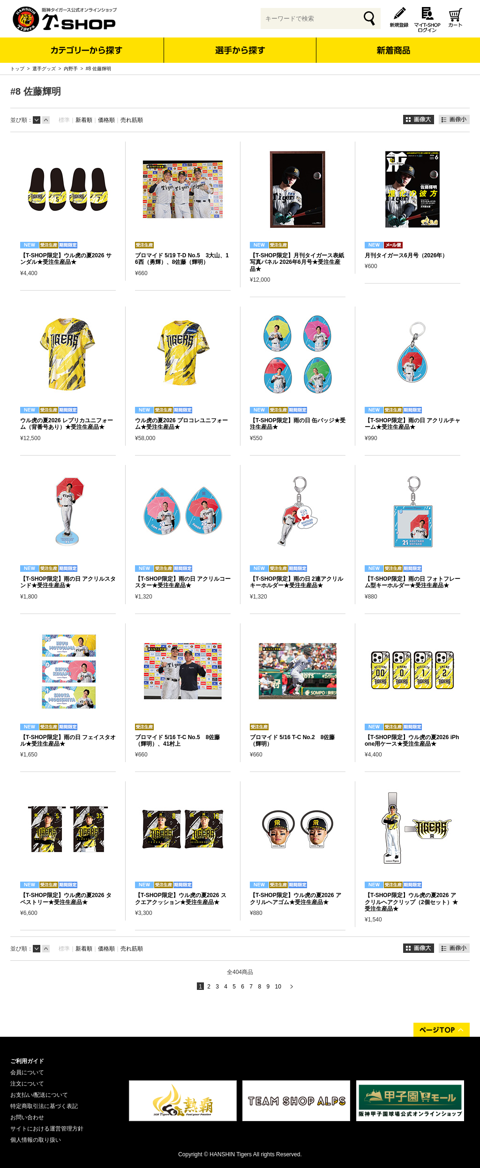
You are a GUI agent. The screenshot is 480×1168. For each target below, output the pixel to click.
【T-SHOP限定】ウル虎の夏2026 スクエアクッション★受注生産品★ (180, 898)
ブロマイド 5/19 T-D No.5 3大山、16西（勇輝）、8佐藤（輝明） (182, 258)
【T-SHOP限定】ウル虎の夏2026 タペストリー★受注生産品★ (66, 898)
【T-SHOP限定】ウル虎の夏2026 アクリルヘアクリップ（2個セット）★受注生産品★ (411, 902)
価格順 (106, 120)
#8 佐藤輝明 (98, 68)
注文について (27, 1083)
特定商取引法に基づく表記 (44, 1106)
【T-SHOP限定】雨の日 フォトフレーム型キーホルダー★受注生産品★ (412, 582)
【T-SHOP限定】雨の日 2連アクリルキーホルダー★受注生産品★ (296, 582)
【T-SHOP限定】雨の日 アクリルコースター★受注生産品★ (183, 582)
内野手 (71, 68)
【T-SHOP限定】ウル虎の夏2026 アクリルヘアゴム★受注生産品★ (295, 898)
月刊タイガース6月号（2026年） (406, 255)
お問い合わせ (27, 1117)
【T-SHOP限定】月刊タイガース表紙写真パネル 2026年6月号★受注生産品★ (297, 262)
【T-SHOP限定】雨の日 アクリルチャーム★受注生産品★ (412, 423)
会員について (27, 1072)
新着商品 (393, 43)
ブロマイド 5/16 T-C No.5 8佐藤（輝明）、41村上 (177, 740)
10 (278, 986)
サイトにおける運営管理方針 (46, 1128)
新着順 (83, 120)
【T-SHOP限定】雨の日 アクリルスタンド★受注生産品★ (68, 582)
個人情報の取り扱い (35, 1140)
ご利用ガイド (27, 1061)
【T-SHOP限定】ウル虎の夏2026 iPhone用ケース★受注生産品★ (412, 740)
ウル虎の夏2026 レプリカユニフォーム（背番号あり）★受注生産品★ (66, 423)
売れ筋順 (131, 120)
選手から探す (240, 50)
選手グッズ (44, 68)
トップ (17, 68)
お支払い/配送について (39, 1095)
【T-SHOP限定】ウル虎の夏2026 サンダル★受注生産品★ (66, 258)
